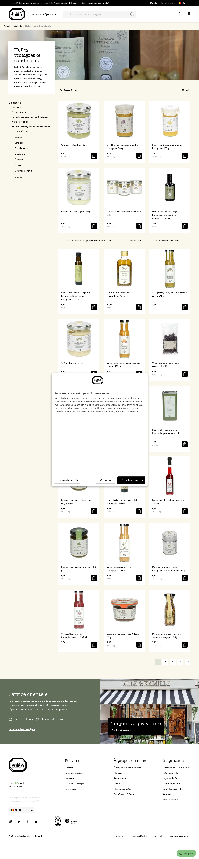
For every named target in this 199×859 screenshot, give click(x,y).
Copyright (158, 836)
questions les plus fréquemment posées (45, 709)
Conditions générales (180, 836)
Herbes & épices (21, 121)
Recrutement (120, 778)
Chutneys (20, 154)
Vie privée (119, 836)
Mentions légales (139, 836)
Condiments (21, 148)
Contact (69, 768)
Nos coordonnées (122, 789)
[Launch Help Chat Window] (186, 853)
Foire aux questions (74, 773)
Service (72, 760)
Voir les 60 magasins (121, 730)
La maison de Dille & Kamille (176, 768)
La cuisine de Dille (171, 784)
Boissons (16, 107)
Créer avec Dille (170, 773)
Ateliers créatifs (170, 799)
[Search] (132, 14)
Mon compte (179, 14)
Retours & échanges (74, 784)
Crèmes (19, 159)
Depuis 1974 (135, 240)
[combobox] (99, 14)
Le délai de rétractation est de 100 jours (60, 3)
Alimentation (19, 112)
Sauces (18, 137)
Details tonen (68, 480)
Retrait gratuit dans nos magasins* (95, 3)
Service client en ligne (22, 729)
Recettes (167, 794)
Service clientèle (168, 3)
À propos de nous (130, 760)
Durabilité (119, 784)
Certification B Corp (124, 794)
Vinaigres (20, 142)
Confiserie (17, 177)
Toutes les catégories (42, 14)
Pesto (18, 165)
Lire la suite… (72, 789)
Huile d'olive (21, 131)
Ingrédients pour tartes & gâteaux (30, 117)
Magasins (153, 3)
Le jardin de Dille (171, 778)
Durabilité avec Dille (173, 789)
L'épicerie (18, 26)
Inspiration (173, 760)
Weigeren (105, 480)
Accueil (7, 26)
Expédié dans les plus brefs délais (25, 3)
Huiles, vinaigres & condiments (31, 126)
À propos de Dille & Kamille (127, 768)
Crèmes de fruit (23, 171)
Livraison (69, 778)
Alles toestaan (132, 480)
